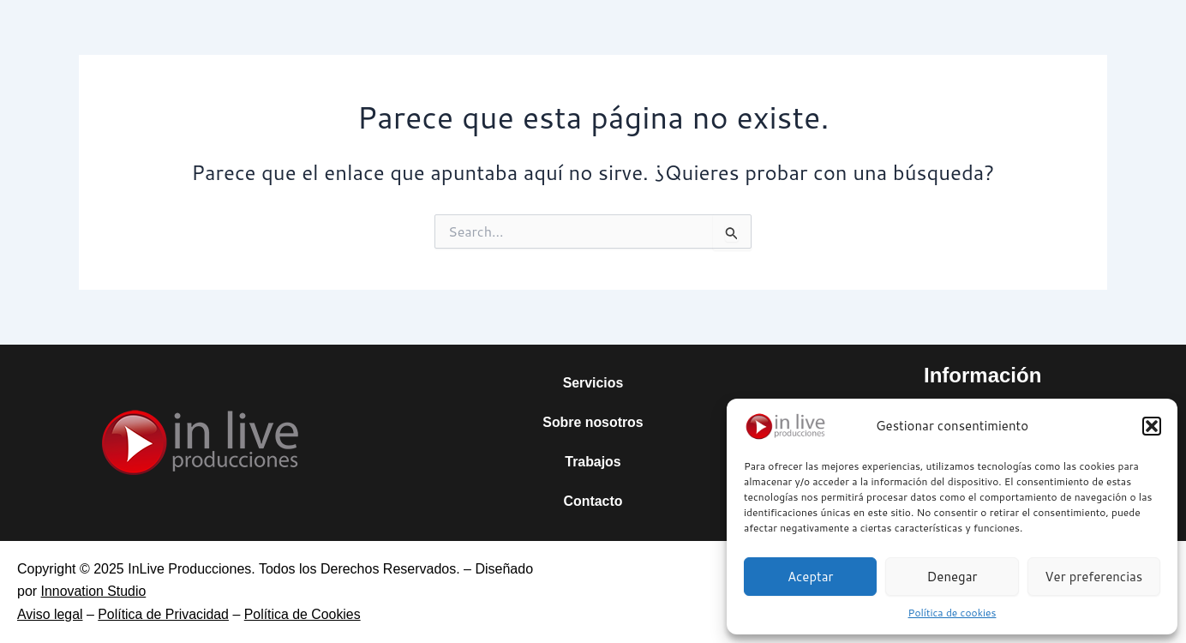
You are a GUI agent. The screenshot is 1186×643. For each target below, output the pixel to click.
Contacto (592, 501)
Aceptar (811, 577)
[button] (1151, 426)
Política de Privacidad (165, 614)
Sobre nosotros (593, 422)
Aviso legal (50, 614)
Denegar (952, 577)
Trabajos (593, 461)
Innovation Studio (94, 591)
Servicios (592, 383)
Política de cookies (952, 612)
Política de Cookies (304, 614)
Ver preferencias (1093, 577)
